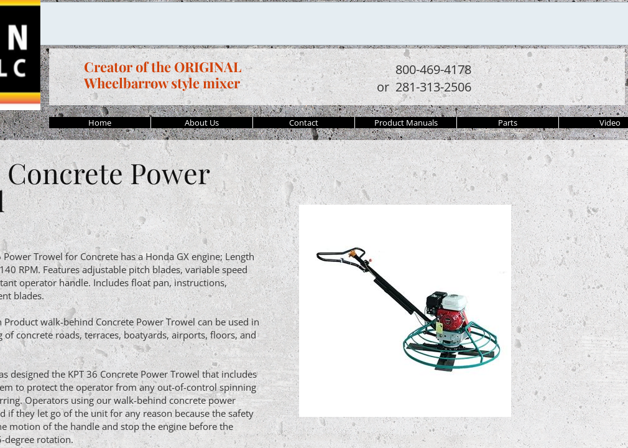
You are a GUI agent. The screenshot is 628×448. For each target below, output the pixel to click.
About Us (202, 122)
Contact (303, 122)
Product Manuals (406, 122)
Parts (507, 122)
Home (99, 122)
